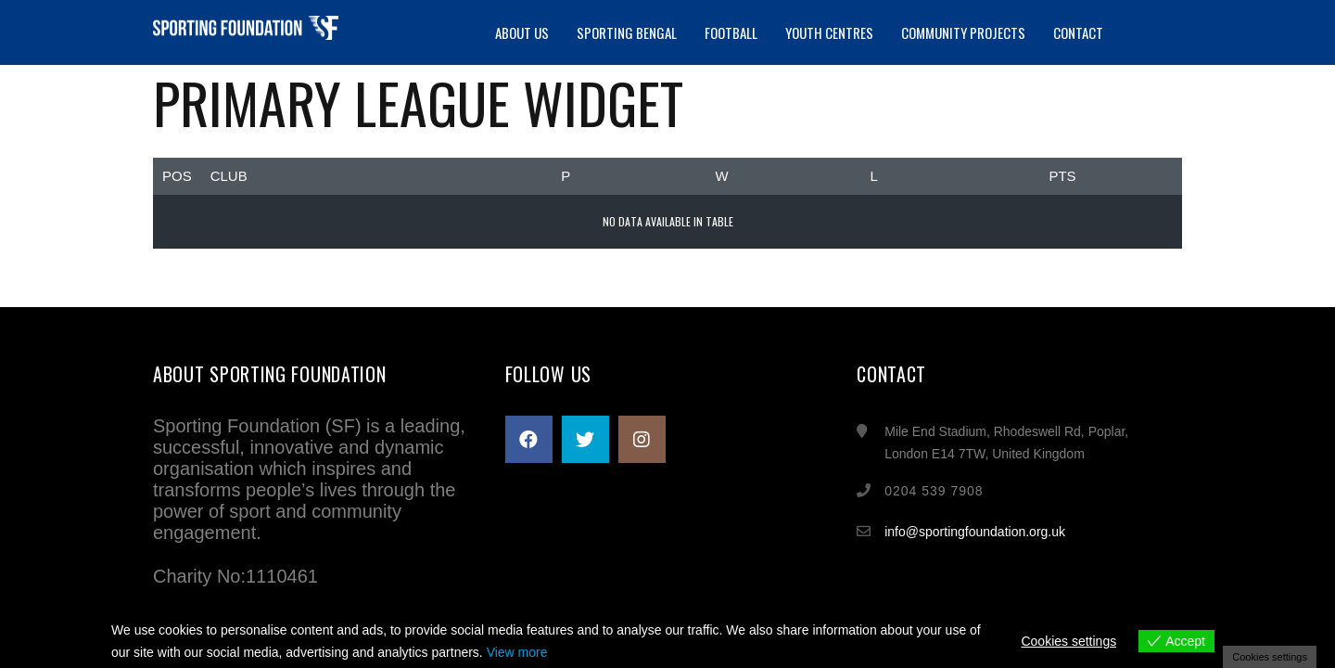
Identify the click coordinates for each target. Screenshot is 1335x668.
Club (229, 176)
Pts (1062, 176)
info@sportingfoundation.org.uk (974, 531)
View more (517, 652)
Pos (177, 176)
